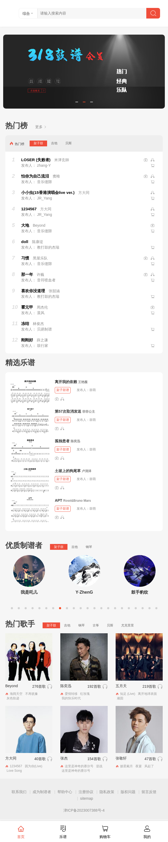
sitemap (86, 798)
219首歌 (149, 686)
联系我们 (19, 792)
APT (58, 500)
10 (74, 608)
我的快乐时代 (71, 698)
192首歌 (94, 686)
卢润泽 (86, 471)
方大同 (10, 758)
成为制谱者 (42, 792)
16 (115, 608)
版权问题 (128, 792)
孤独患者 (62, 441)
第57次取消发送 (68, 411)
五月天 (121, 686)
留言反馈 (149, 792)
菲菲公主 (88, 411)
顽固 (120, 698)
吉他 (54, 143)
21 (149, 608)
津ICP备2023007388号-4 (84, 810)
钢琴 (89, 547)
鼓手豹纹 (139, 592)
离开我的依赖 (66, 382)
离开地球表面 (147, 694)
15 (108, 608)
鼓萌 (92, 390)
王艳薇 (83, 382)
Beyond (11, 686)
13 (94, 608)
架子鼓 (38, 143)
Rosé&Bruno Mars (77, 501)
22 (156, 608)
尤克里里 (127, 625)
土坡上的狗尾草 (68, 471)
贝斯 (68, 143)
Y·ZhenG (84, 592)
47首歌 (150, 759)
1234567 (16, 766)
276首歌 (39, 686)
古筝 (96, 625)
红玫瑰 (85, 694)
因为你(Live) (33, 766)
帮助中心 (64, 792)
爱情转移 (71, 694)
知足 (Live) (127, 694)
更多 (41, 127)
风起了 (149, 766)
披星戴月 (126, 766)
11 (81, 608)
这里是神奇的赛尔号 (79, 766)
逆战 (99, 766)
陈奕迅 (75, 441)
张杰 (64, 758)
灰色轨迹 (13, 698)
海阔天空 (16, 694)
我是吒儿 (29, 592)
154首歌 (94, 759)
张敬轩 (121, 758)
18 (129, 608)
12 (88, 608)
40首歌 (40, 759)
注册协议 (86, 792)
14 (101, 608)
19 (136, 608)
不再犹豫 (31, 694)
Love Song (14, 771)
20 (143, 608)
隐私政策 (106, 792)
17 (122, 608)
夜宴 (138, 766)
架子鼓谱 (62, 390)
